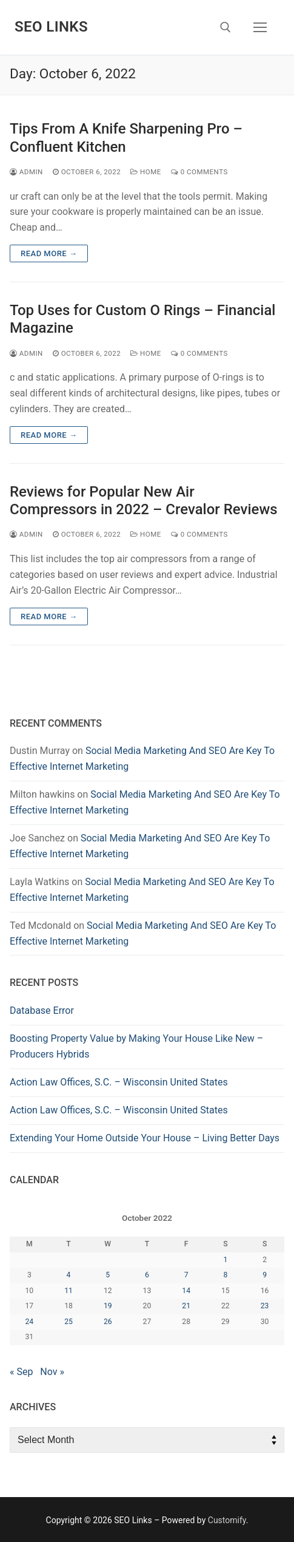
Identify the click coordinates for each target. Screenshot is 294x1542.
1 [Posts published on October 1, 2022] (225, 1259)
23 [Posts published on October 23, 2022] (265, 1306)
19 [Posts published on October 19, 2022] (108, 1306)
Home (145, 172)
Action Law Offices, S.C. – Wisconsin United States (119, 1082)
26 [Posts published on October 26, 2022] (108, 1321)
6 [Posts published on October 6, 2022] (147, 1275)
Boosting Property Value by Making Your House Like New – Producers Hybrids (136, 1046)
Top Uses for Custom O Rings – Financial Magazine (142, 319)
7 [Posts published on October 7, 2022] (186, 1275)
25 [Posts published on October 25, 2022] (68, 1321)
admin (26, 172)
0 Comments (199, 172)
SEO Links (51, 26)
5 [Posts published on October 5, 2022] (107, 1275)
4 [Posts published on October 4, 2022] (69, 1275)
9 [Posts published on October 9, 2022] (264, 1275)
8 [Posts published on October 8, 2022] (225, 1275)
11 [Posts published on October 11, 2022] (68, 1290)
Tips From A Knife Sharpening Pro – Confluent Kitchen (126, 137)
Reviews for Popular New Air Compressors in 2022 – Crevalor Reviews (144, 500)
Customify (227, 1520)
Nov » (52, 1371)
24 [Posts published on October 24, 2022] (29, 1321)
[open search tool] (225, 27)
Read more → (49, 253)
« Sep (21, 1371)
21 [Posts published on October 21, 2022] (186, 1306)
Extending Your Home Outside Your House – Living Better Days (144, 1138)
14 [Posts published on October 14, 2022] (186, 1290)
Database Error (42, 1010)
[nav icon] (260, 27)
